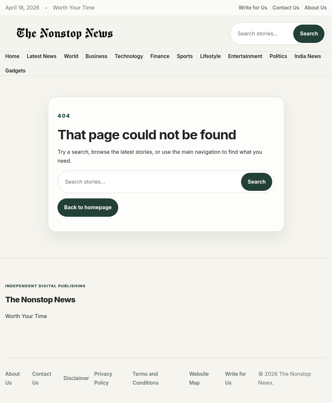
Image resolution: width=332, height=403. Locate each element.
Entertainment (245, 56)
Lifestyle (210, 56)
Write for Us (253, 8)
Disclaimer (76, 378)
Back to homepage (88, 207)
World (71, 56)
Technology (129, 56)
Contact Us (286, 8)
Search (309, 33)
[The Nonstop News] (112, 34)
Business (97, 56)
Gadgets (15, 71)
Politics (278, 56)
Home (12, 56)
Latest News (41, 56)
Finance (159, 56)
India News (308, 56)
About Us (315, 8)
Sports (185, 56)
